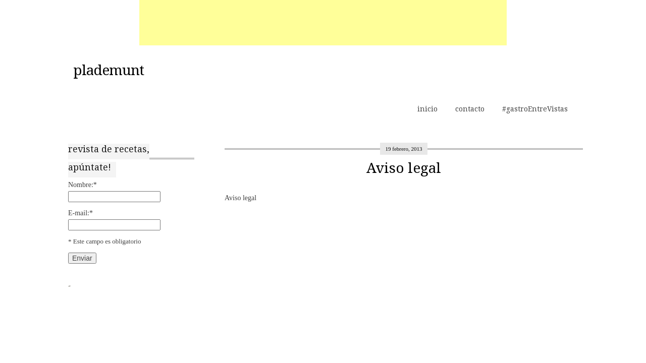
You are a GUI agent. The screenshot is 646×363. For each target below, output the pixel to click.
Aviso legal (403, 168)
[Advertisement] (323, 22)
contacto (469, 109)
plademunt (108, 71)
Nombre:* (82, 185)
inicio (427, 109)
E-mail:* (80, 213)
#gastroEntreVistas (535, 109)
